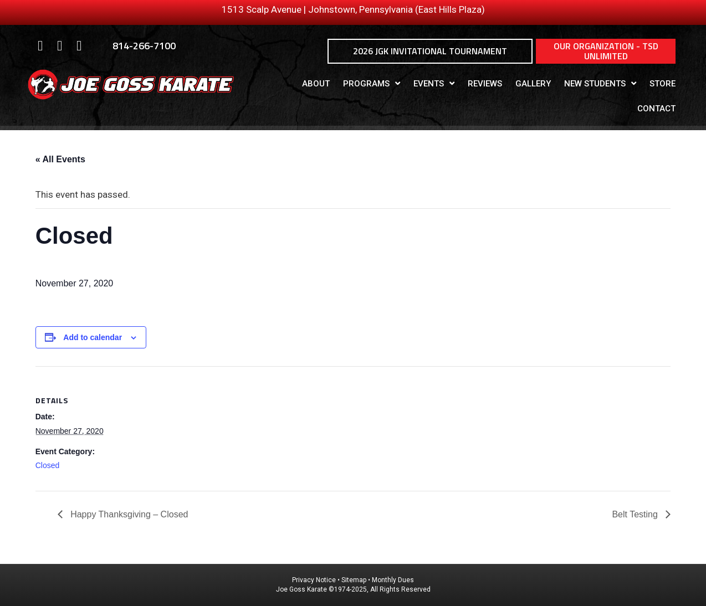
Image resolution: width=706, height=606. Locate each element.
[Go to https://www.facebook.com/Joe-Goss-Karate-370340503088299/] (40, 46)
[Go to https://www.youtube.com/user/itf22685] (79, 46)
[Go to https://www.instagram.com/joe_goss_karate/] (59, 46)
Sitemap (353, 580)
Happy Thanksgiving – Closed (128, 514)
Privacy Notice (314, 580)
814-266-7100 (144, 45)
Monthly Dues (393, 580)
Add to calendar (92, 337)
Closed (47, 465)
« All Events (60, 159)
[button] (430, 51)
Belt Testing (636, 514)
